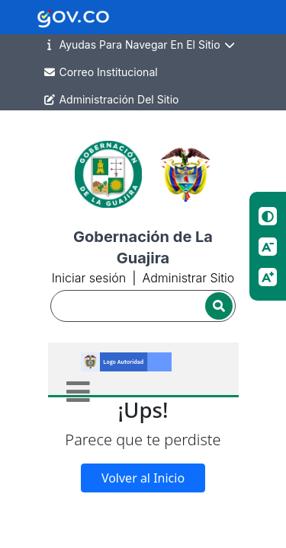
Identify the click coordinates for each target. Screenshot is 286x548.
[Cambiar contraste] (267, 216)
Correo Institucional (100, 71)
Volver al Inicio (143, 478)
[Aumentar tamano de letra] (267, 277)
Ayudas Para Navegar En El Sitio (139, 45)
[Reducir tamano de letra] (267, 246)
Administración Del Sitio (110, 99)
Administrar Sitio (188, 277)
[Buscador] (143, 306)
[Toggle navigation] (78, 391)
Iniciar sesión (89, 277)
